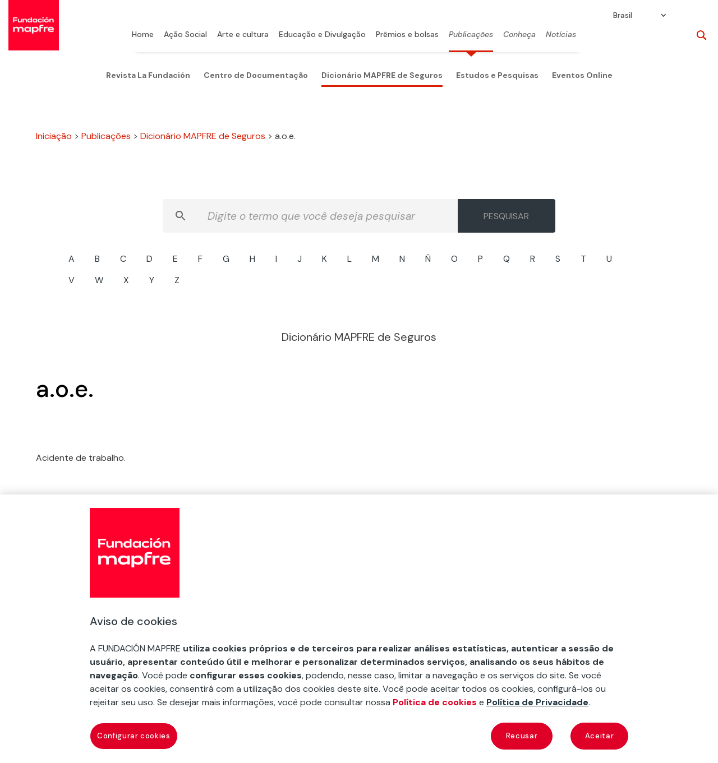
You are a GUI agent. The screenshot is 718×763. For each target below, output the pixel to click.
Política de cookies (435, 702)
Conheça (519, 34)
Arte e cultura (243, 34)
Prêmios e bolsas (407, 34)
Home (143, 34)
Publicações (471, 34)
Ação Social (185, 34)
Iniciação (54, 136)
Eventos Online (582, 75)
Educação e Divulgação (322, 34)
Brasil (622, 15)
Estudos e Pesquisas (497, 75)
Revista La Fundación (148, 75)
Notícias (561, 34)
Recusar (522, 736)
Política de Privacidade (537, 702)
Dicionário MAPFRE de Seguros (382, 75)
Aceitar (599, 736)
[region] (359, 628)
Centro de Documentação (256, 75)
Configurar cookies (134, 736)
